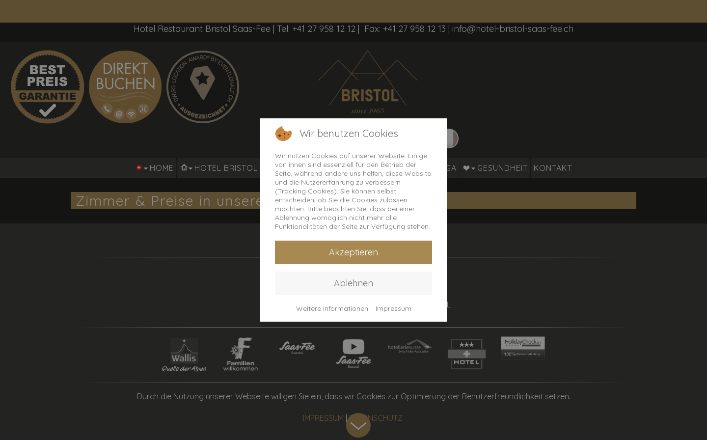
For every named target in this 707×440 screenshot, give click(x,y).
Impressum (393, 308)
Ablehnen (353, 283)
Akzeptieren (353, 252)
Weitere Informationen (332, 308)
